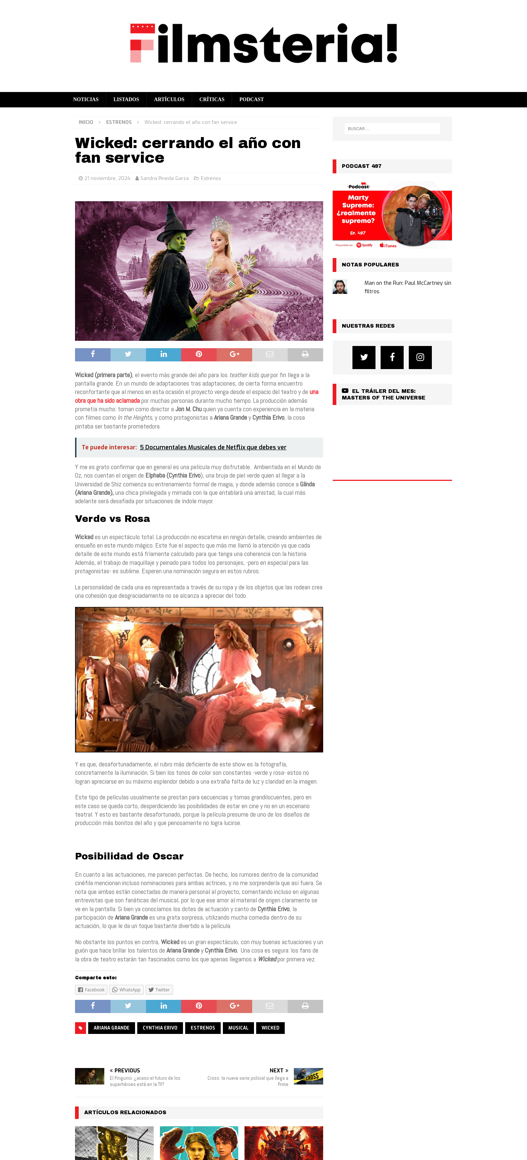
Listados (126, 99)
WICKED (270, 1028)
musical (238, 1028)
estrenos (203, 1028)
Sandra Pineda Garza (165, 178)
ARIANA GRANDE (112, 1028)
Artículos (169, 99)
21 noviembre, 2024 (107, 178)
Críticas (211, 99)
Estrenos (211, 178)
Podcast (251, 99)
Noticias (85, 99)
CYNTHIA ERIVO (160, 1028)
